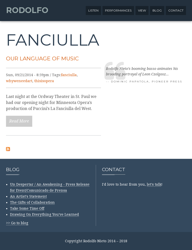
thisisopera (44, 81)
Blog (157, 10)
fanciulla (69, 75)
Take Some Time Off (27, 208)
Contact (176, 10)
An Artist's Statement (28, 196)
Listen (93, 10)
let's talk (154, 184)
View (142, 10)
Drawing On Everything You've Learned (44, 214)
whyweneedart (19, 81)
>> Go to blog (17, 223)
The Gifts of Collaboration (32, 202)
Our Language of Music (42, 58)
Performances (118, 10)
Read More (19, 121)
